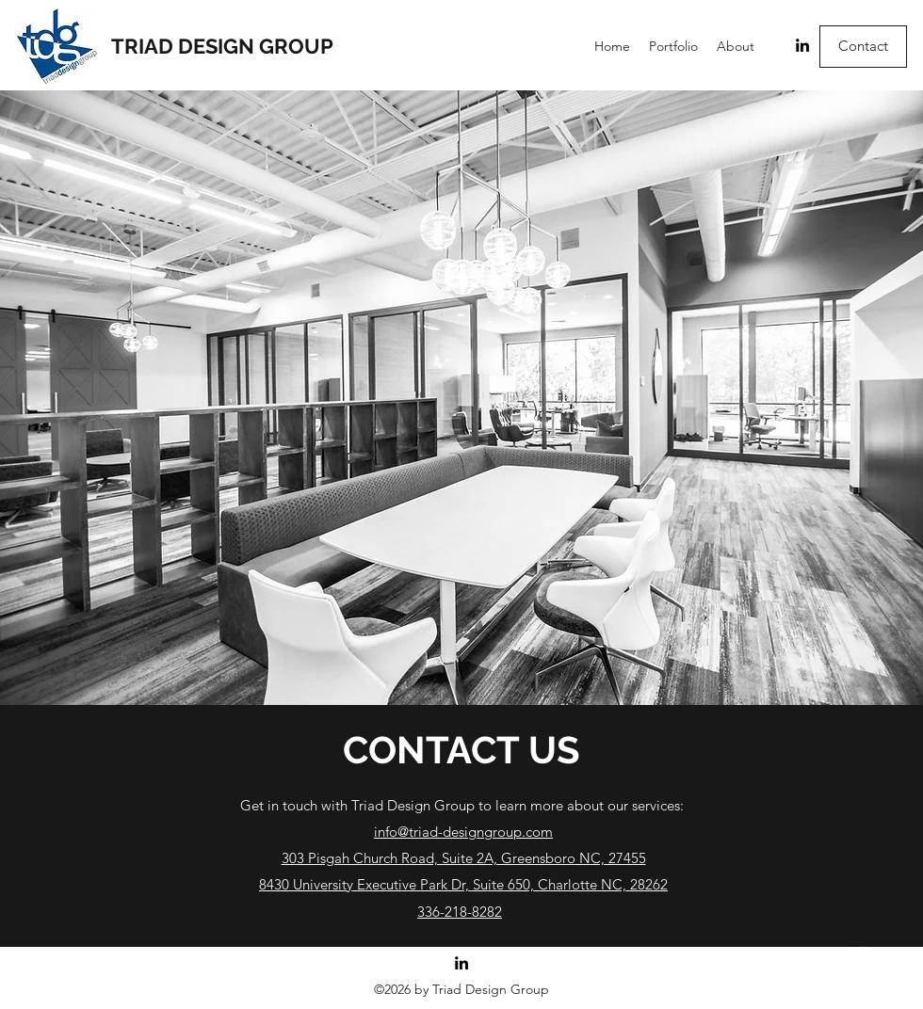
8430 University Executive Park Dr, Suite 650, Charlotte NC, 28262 (463, 884)
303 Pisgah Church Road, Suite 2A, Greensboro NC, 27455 (464, 858)
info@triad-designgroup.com (463, 832)
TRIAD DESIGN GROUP (222, 46)
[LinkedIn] (802, 45)
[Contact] (863, 46)
